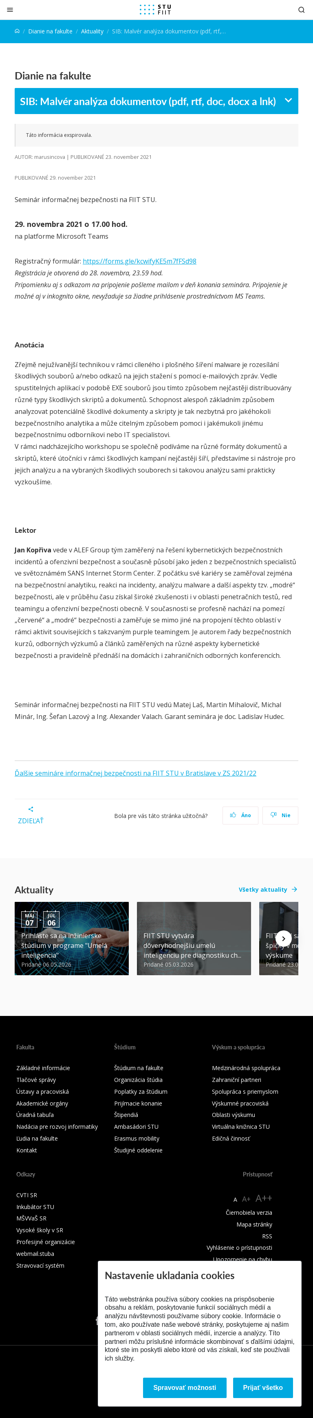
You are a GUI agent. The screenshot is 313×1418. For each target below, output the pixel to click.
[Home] (17, 31)
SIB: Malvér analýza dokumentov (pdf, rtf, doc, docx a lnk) (148, 101)
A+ (246, 1199)
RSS (267, 1236)
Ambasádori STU (136, 1126)
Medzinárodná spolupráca (246, 1068)
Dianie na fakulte (50, 31)
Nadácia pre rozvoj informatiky (57, 1126)
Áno (240, 815)
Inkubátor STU (35, 1207)
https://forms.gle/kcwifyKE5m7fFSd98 (139, 261)
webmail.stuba (35, 1254)
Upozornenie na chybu (242, 1259)
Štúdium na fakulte (138, 1068)
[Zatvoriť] (10, 9)
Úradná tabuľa (35, 1115)
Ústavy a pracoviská (42, 1091)
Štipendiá (126, 1115)
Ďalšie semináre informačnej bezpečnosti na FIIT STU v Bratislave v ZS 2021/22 (135, 773)
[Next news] (284, 938)
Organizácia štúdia (138, 1080)
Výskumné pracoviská (240, 1103)
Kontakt (26, 1150)
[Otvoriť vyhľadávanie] (301, 9)
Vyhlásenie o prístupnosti (239, 1247)
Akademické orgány (42, 1103)
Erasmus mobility (136, 1138)
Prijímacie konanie (138, 1103)
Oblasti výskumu (233, 1115)
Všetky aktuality (263, 889)
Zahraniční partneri (236, 1080)
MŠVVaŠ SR (31, 1218)
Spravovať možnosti (184, 1387)
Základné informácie (43, 1068)
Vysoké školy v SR (39, 1230)
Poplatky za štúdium (141, 1091)
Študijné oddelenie (138, 1150)
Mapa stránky (254, 1224)
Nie (280, 815)
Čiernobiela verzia (249, 1212)
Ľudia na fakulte (37, 1138)
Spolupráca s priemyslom (245, 1091)
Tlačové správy (36, 1080)
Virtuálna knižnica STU (241, 1126)
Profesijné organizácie (45, 1242)
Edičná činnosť (231, 1138)
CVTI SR (26, 1195)
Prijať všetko (263, 1387)
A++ (264, 1198)
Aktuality (92, 31)
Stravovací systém (40, 1265)
